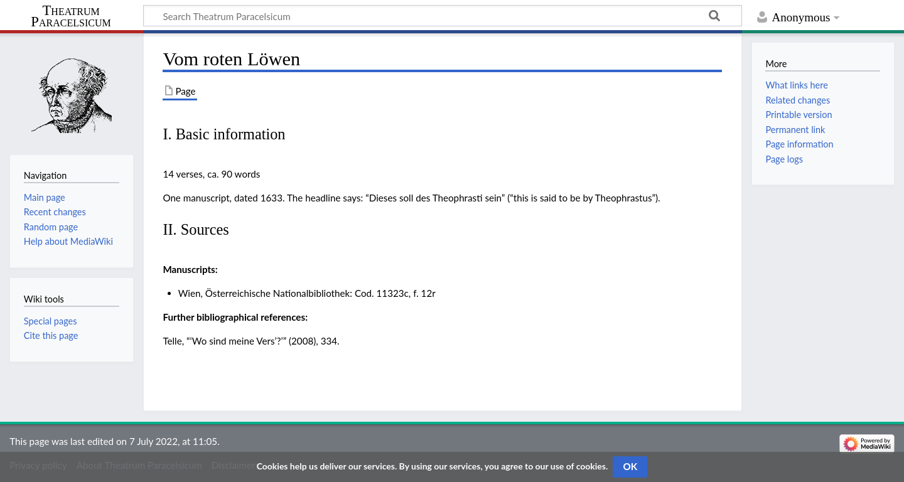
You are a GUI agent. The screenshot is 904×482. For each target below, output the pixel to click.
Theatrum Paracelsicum (70, 16)
